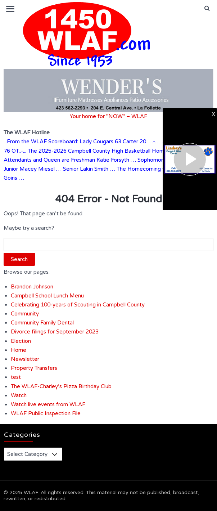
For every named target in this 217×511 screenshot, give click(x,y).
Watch (19, 395)
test (16, 377)
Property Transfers (34, 368)
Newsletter (25, 359)
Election (21, 341)
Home (18, 350)
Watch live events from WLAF (48, 404)
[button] (207, 8)
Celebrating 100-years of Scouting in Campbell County (78, 304)
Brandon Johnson (32, 286)
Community (25, 313)
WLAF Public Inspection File (46, 413)
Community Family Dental (42, 322)
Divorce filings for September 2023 (55, 331)
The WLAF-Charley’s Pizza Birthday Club (61, 386)
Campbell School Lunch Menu (47, 295)
